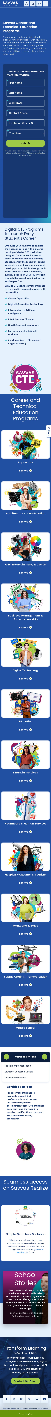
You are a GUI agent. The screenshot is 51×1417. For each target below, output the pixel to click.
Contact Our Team (25, 1323)
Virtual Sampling (25, 1414)
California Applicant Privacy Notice (12, 1398)
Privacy (6, 1404)
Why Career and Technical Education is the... (20, 1377)
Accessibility (8, 1391)
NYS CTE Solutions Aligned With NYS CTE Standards (22, 1381)
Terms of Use (32, 1396)
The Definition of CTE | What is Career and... (19, 1375)
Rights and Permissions (36, 1391)
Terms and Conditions (36, 1402)
